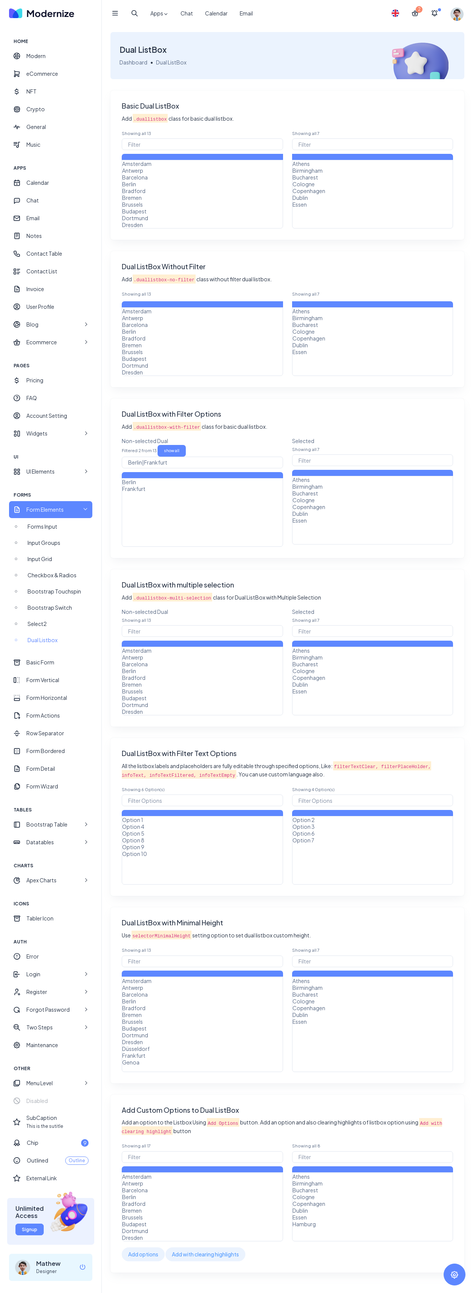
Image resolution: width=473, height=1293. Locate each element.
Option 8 (202, 840)
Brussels (202, 204)
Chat (187, 13)
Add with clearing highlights (205, 1254)
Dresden (202, 224)
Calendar (216, 13)
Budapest (202, 211)
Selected (303, 440)
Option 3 (372, 826)
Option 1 (202, 819)
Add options (144, 1254)
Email (246, 13)
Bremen (202, 197)
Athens (372, 163)
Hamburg (372, 1224)
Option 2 (372, 819)
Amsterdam (202, 163)
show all (172, 450)
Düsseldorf (202, 1048)
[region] (50, 637)
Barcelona (202, 177)
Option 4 (202, 826)
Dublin (372, 197)
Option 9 (202, 847)
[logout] (82, 1267)
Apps (159, 13)
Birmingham (372, 170)
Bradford (202, 190)
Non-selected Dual (145, 440)
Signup (29, 1229)
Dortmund (202, 218)
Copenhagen (372, 190)
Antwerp (202, 170)
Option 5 (202, 833)
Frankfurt (202, 488)
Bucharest (372, 177)
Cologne (372, 184)
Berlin (202, 184)
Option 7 (372, 840)
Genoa (202, 1062)
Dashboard (134, 62)
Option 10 (202, 853)
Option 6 (372, 833)
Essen (372, 204)
